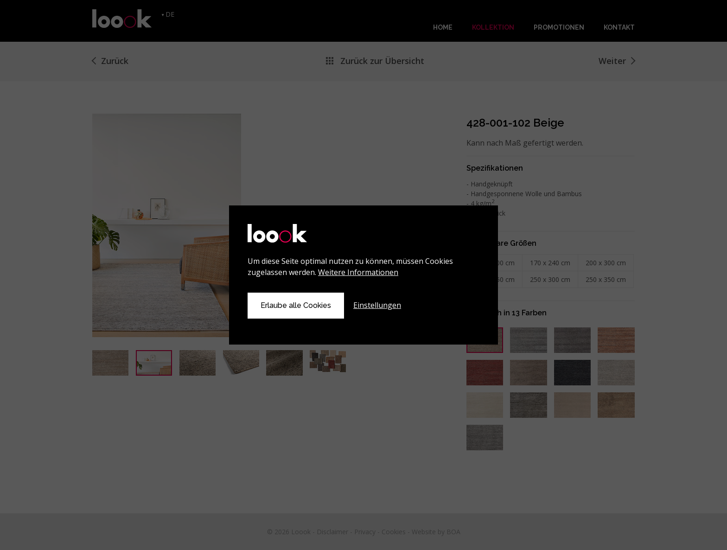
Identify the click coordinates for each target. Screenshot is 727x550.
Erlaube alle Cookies (296, 305)
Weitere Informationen (358, 272)
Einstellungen (377, 305)
